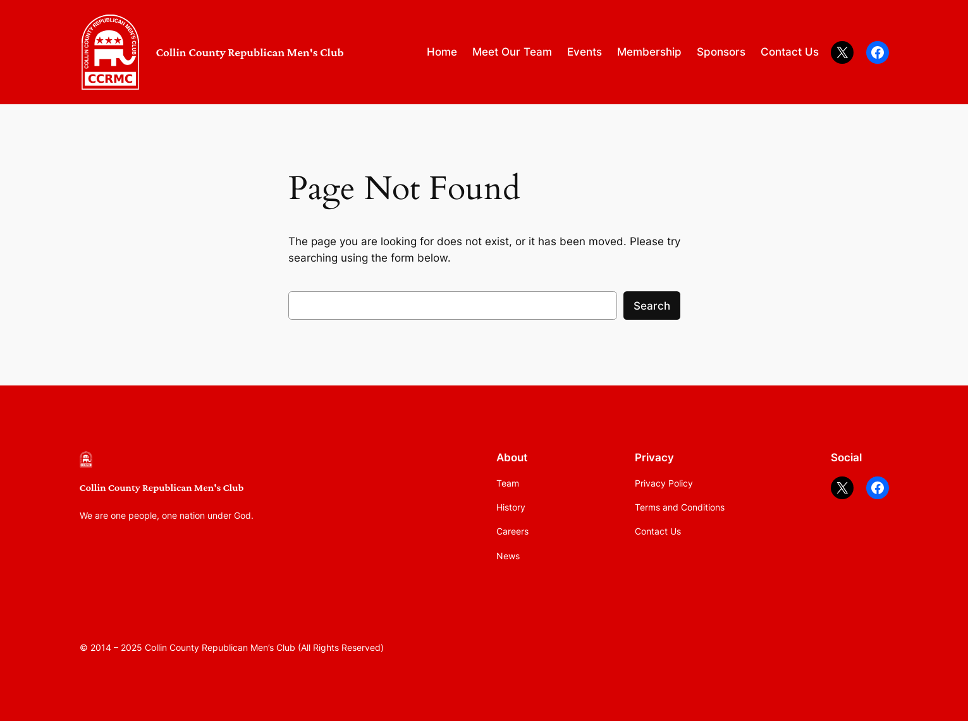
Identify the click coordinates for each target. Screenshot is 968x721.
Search (652, 306)
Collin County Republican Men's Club (250, 52)
